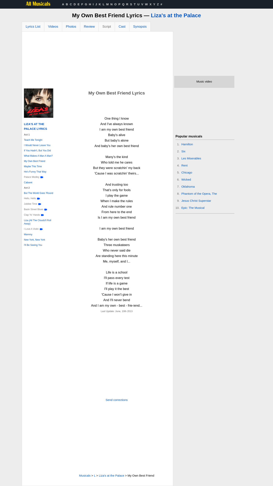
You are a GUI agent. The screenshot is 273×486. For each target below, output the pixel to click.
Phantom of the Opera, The (199, 193)
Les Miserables (191, 158)
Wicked (186, 179)
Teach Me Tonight (33, 140)
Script (106, 26)
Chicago (186, 172)
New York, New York (34, 239)
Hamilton (187, 144)
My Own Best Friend (34, 161)
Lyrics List (33, 26)
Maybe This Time (33, 166)
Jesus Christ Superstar (196, 200)
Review (89, 26)
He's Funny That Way (35, 171)
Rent (184, 165)
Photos (71, 26)
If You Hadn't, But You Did (37, 150)
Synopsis (140, 26)
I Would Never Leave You (37, 145)
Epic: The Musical (193, 207)
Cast (122, 26)
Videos (53, 26)
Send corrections (117, 400)
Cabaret (28, 182)
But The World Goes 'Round (38, 193)
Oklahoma (188, 186)
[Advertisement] (97, 61)
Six (183, 151)
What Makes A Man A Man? (38, 155)
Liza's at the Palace (176, 15)
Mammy (28, 234)
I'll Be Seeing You (33, 245)
